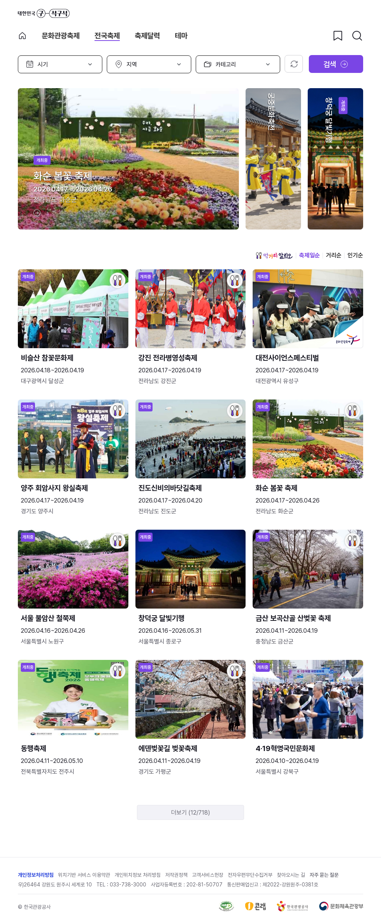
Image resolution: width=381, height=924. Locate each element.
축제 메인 (22, 35)
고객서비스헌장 (207, 875)
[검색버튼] (357, 36)
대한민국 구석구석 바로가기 (44, 13)
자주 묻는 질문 (324, 875)
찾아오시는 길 (291, 875)
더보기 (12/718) (190, 812)
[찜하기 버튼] (338, 36)
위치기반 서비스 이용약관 (84, 875)
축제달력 (147, 35)
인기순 (355, 255)
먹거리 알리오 (274, 255)
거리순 (334, 255)
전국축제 (107, 35)
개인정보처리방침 (36, 875)
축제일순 (309, 255)
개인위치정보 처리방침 (138, 875)
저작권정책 (176, 875)
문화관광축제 (61, 35)
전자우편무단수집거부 (250, 875)
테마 (181, 35)
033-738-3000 (128, 885)
